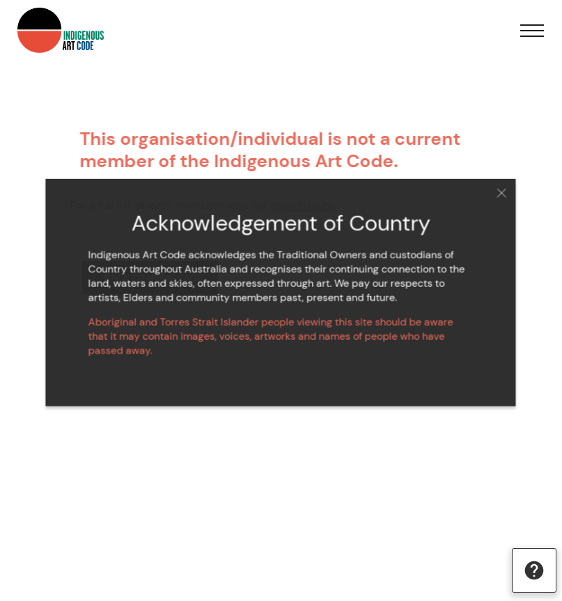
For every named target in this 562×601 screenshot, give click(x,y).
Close (494, 196)
